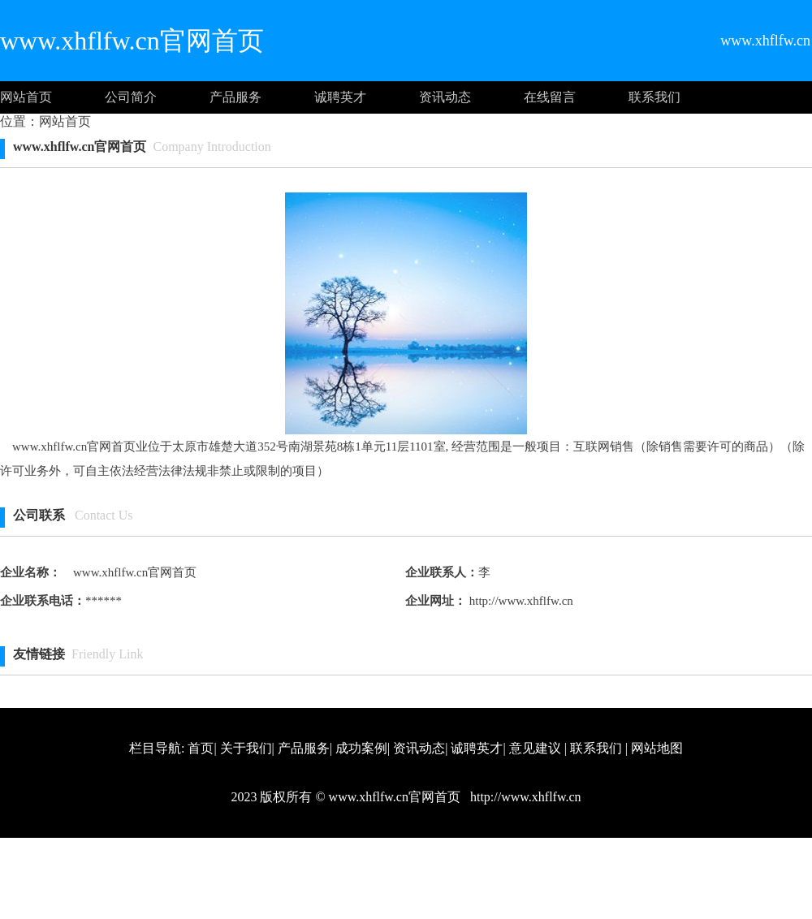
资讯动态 (445, 97)
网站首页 (26, 97)
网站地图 (657, 748)
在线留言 (550, 97)
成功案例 (361, 748)
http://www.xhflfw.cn (519, 600)
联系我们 (654, 97)
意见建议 (535, 748)
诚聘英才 (340, 97)
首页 (201, 748)
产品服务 (235, 97)
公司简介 (131, 97)
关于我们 (246, 748)
